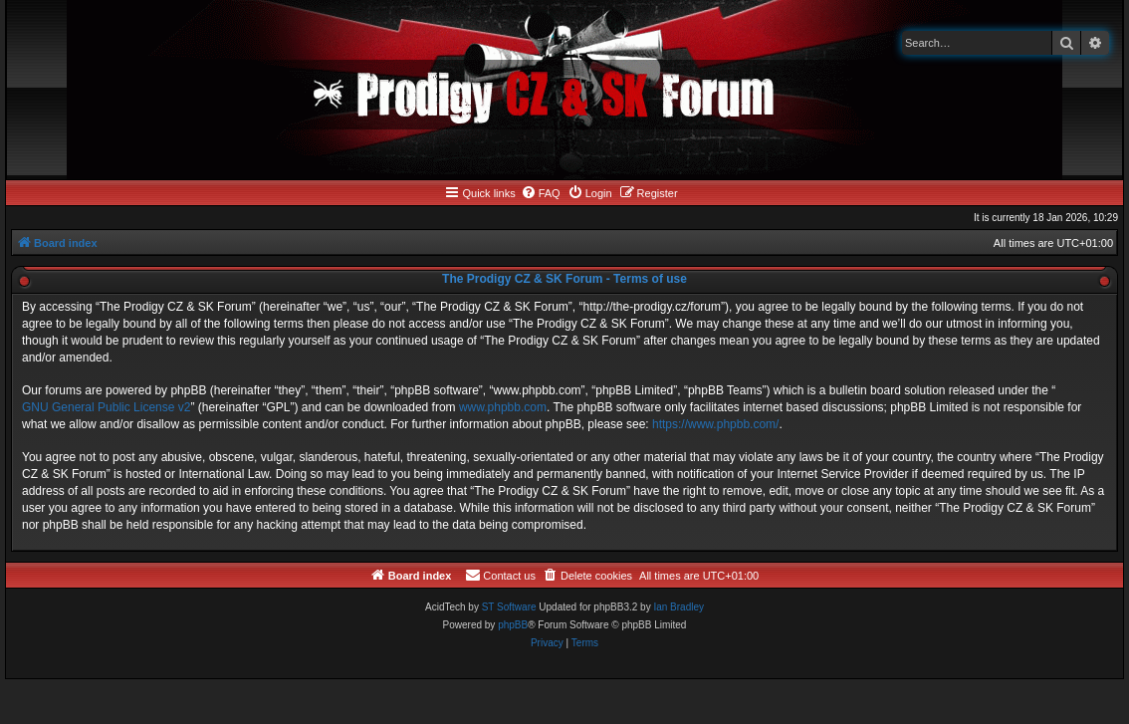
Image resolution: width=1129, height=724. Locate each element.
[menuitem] (541, 193)
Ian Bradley (678, 607)
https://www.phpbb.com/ (715, 424)
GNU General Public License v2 (106, 407)
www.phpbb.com (503, 407)
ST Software (509, 607)
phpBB (513, 624)
